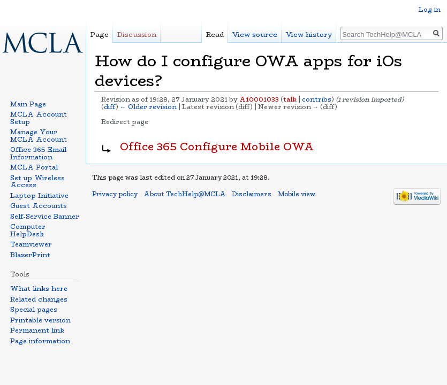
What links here (38, 288)
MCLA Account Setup (38, 118)
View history (309, 34)
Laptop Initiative (39, 195)
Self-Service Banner (44, 216)
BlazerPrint (30, 255)
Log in (430, 9)
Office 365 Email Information (38, 153)
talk (290, 99)
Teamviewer (31, 244)
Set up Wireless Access (37, 181)
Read (215, 34)
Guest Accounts (38, 206)
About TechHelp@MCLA (184, 194)
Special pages (33, 309)
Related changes (38, 299)
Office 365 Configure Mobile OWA (217, 146)
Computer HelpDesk (28, 230)
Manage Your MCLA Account (38, 135)
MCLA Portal (34, 167)
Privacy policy (115, 194)
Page (99, 34)
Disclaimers (251, 194)
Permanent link (37, 330)
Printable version (40, 320)
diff (110, 107)
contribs (316, 99)
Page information (40, 341)
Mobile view (296, 194)
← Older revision (148, 107)
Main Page (28, 104)
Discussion (136, 34)
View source (254, 34)
